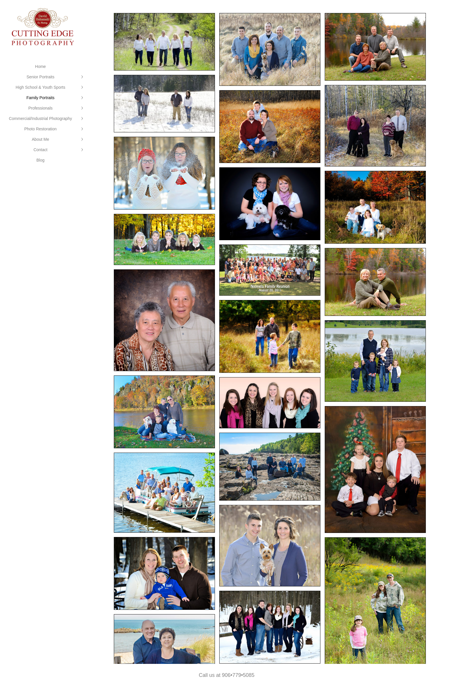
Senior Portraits (40, 77)
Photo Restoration (40, 129)
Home (40, 66)
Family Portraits (40, 97)
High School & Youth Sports (40, 87)
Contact (40, 149)
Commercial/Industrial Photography (40, 118)
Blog (40, 160)
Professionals (40, 108)
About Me (40, 139)
